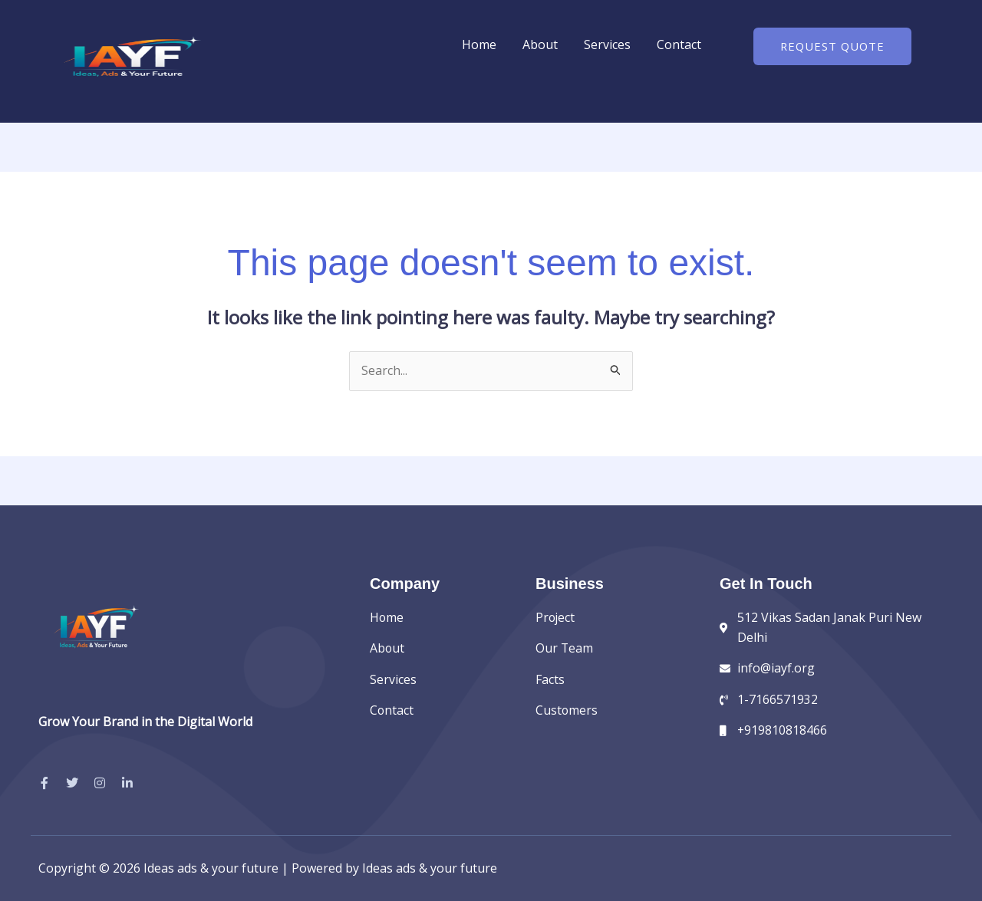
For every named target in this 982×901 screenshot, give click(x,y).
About (540, 44)
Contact (679, 44)
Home (479, 44)
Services (607, 44)
